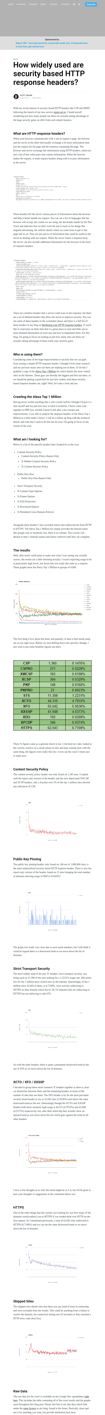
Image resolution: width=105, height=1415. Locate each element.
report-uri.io (60, 112)
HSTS (15, 59)
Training (33, 4)
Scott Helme (26, 95)
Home (10, 4)
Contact (54, 4)
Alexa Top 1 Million (45, 371)
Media (43, 4)
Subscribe (91, 4)
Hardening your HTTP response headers (62, 325)
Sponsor (65, 4)
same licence (29, 1408)
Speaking (21, 4)
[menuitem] (10, 4)
